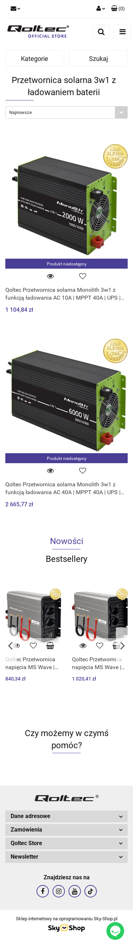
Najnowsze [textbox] (20, 112)
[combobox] (66, 112)
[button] (118, 9)
